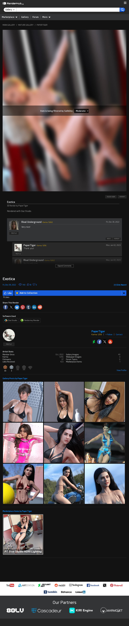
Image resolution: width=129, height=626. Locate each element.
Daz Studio (10, 320)
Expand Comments (64, 266)
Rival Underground (31, 222)
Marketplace (9, 17)
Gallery (25, 17)
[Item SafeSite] (81, 111)
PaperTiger (29, 245)
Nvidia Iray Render (29, 320)
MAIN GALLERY (9, 25)
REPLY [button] (109, 238)
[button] (125, 3)
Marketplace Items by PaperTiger (17, 511)
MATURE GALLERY (25, 25)
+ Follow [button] (108, 334)
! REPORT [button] (122, 196)
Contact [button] (119, 334)
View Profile (121, 370)
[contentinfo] (11, 10)
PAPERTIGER (42, 25)
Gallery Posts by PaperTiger (15, 378)
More (46, 17)
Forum (35, 17)
